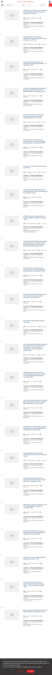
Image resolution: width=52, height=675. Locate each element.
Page (23, 5)
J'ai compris (31, 671)
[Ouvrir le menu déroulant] (2, 2)
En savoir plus (20, 671)
